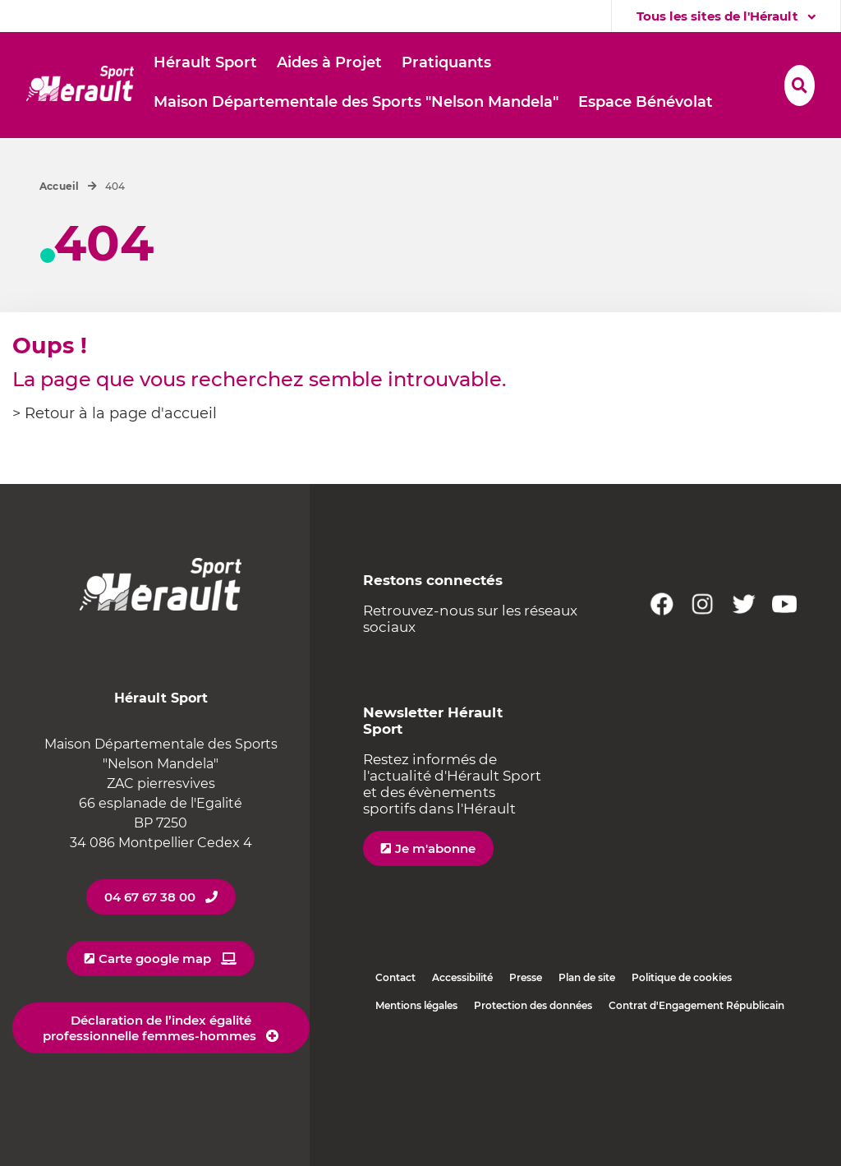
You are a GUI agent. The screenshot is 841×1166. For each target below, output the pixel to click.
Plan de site (586, 977)
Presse (525, 977)
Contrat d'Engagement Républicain (696, 1005)
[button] (205, 63)
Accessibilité (462, 977)
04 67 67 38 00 (149, 897)
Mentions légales (416, 1005)
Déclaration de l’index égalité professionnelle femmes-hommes (149, 1028)
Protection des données (533, 1005)
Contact (395, 977)
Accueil (59, 186)
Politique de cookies (682, 977)
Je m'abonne (435, 848)
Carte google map (155, 958)
